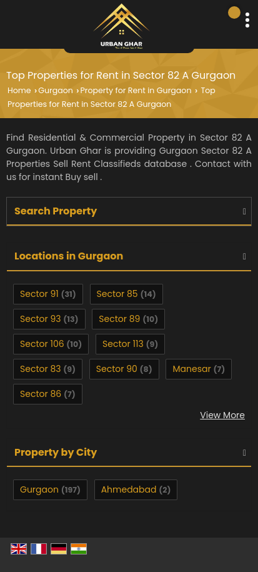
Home (19, 90)
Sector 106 (42, 344)
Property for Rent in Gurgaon (135, 90)
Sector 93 (40, 319)
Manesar (191, 369)
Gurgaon (55, 90)
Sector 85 (117, 294)
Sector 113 (123, 344)
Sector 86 (40, 394)
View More (222, 415)
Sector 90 (116, 369)
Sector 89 (119, 319)
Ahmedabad (129, 489)
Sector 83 (40, 369)
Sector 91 (39, 294)
